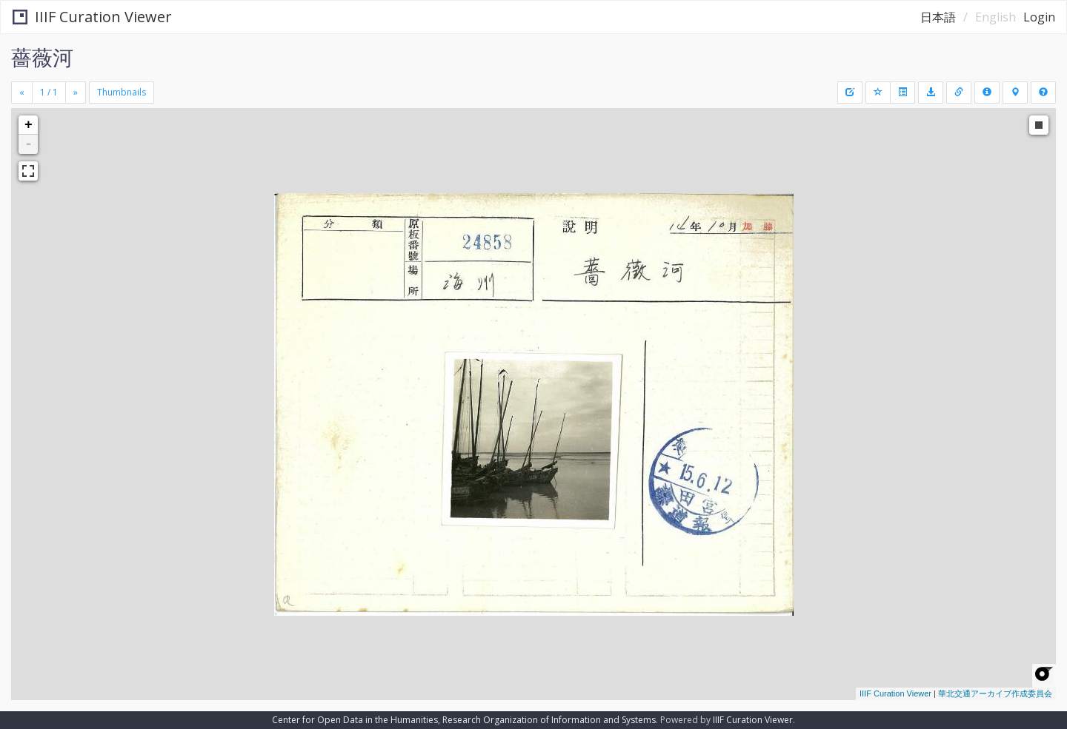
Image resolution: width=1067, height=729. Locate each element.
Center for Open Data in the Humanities (355, 719)
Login (1039, 17)
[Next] (75, 92)
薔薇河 (42, 57)
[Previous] (22, 92)
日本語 (938, 17)
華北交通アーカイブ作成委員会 (995, 693)
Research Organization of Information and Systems (549, 719)
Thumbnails (121, 92)
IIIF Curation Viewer (92, 17)
